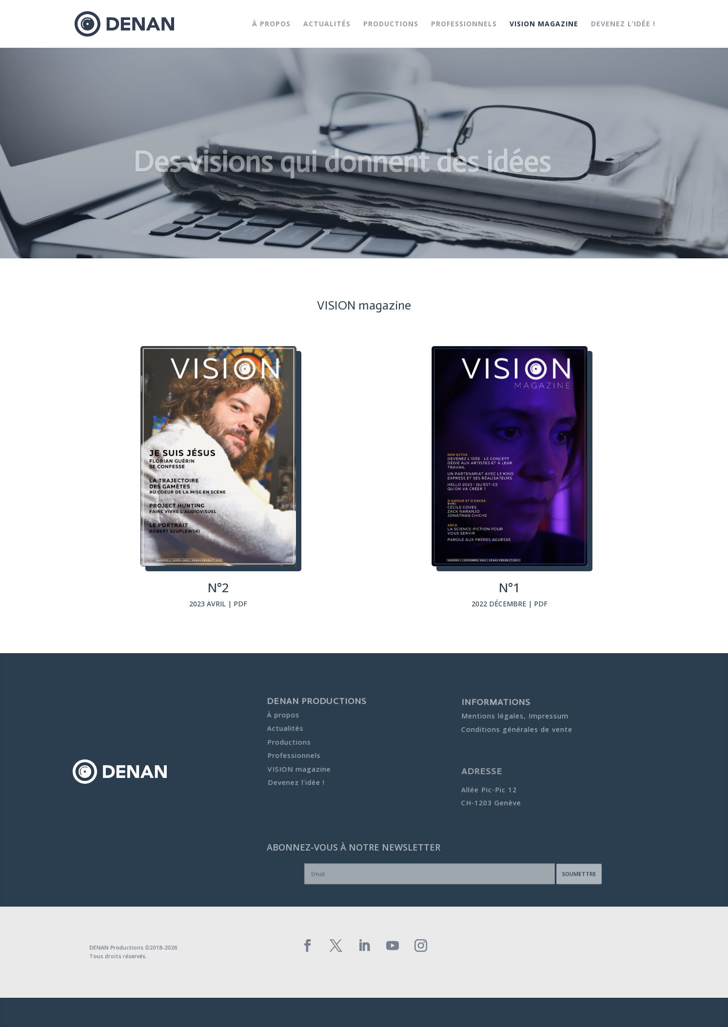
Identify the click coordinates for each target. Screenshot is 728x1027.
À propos (271, 24)
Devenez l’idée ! (623, 24)
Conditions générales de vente (516, 727)
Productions (390, 24)
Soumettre (545, 874)
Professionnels (464, 24)
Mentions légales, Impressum (514, 716)
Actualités (327, 24)
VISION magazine (544, 24)
